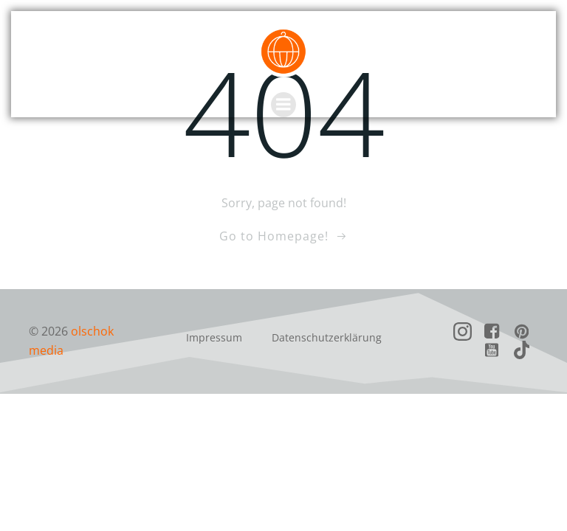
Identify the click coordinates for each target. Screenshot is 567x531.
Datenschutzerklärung (327, 337)
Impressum (214, 337)
